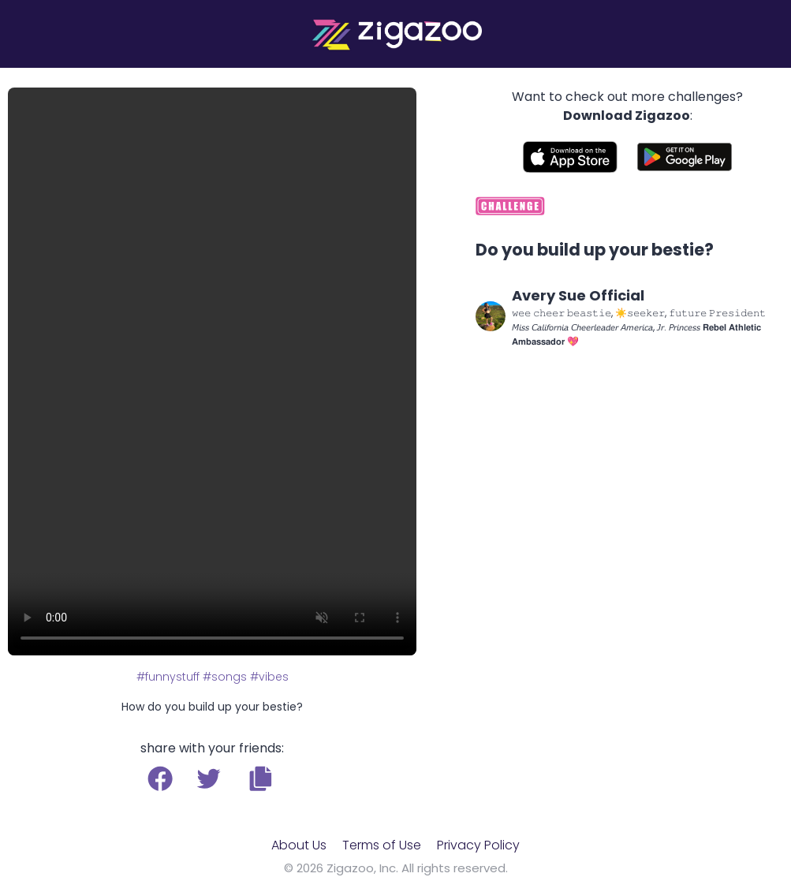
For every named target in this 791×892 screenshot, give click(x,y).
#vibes (269, 677)
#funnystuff (168, 677)
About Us (298, 845)
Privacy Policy (478, 845)
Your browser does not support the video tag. (212, 371)
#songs (225, 677)
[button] (260, 778)
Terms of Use (381, 845)
